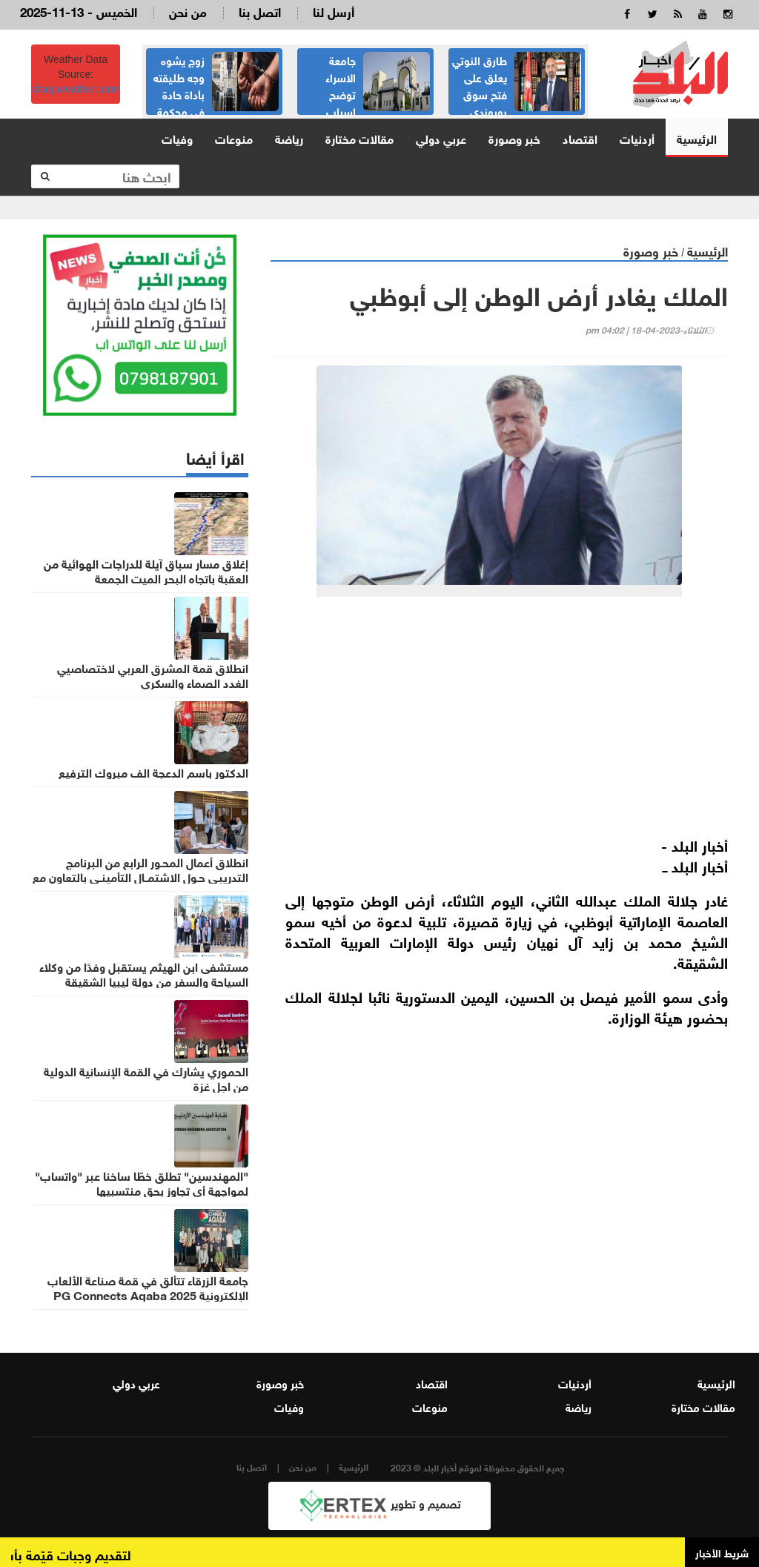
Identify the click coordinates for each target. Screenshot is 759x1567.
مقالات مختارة (359, 137)
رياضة (289, 137)
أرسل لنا (333, 10)
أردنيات (637, 137)
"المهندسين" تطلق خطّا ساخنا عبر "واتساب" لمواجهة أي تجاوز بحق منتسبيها (141, 1182)
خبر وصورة (514, 137)
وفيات (177, 137)
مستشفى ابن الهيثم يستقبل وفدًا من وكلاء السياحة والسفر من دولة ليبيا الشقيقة (143, 973)
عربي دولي (441, 137)
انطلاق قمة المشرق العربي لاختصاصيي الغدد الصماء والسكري (152, 674)
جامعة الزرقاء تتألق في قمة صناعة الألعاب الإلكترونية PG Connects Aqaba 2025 (147, 1287)
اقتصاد (580, 137)
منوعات (234, 137)
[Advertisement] (499, 722)
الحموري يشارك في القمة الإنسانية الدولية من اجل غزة (146, 1078)
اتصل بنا (260, 10)
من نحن (188, 10)
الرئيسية (697, 137)
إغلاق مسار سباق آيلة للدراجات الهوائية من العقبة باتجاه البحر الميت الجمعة (146, 570)
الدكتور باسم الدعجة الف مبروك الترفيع (153, 771)
